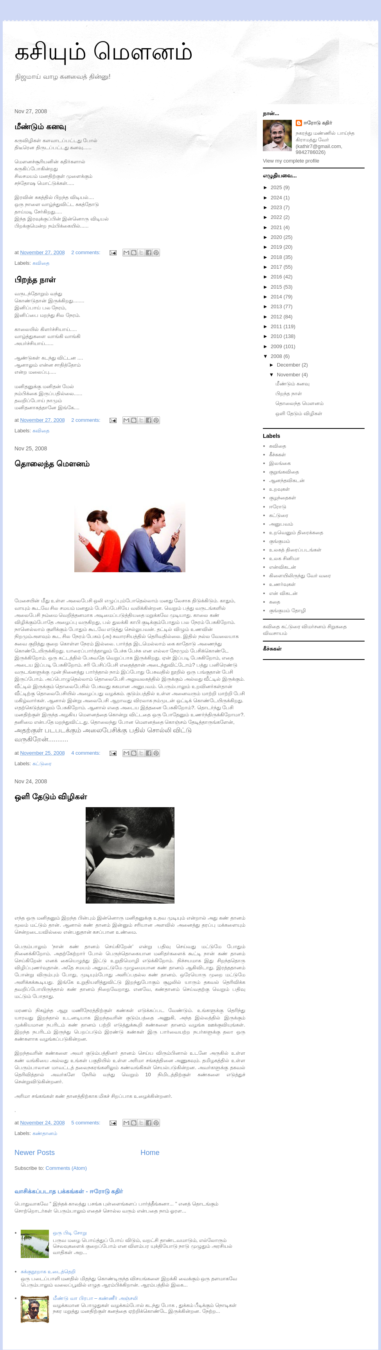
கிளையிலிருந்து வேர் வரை (300, 575)
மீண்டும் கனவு (40, 126)
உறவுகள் (279, 489)
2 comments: (86, 252)
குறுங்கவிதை (284, 472)
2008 (277, 356)
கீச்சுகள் (277, 454)
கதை (274, 602)
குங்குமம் (279, 541)
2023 (277, 207)
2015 (277, 287)
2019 (277, 247)
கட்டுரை (278, 515)
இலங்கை (280, 463)
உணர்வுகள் (282, 584)
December (289, 365)
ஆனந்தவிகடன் (287, 480)
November (289, 375)
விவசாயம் (275, 633)
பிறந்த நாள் (35, 279)
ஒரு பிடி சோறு (69, 1233)
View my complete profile (291, 161)
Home (150, 1153)
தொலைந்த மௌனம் (52, 463)
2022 (277, 217)
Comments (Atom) (66, 1168)
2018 (277, 257)
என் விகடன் (283, 593)
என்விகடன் (282, 567)
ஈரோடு (277, 507)
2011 (277, 326)
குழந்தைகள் (282, 498)
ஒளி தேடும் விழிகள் (50, 796)
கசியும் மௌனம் (103, 51)
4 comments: (86, 753)
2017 (277, 267)
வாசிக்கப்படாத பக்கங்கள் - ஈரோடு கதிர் (68, 1191)
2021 (277, 227)
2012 (277, 317)
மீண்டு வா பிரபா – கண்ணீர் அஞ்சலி (95, 1298)
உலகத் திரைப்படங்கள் (295, 550)
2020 (277, 237)
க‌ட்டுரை (42, 763)
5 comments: (86, 1123)
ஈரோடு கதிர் (318, 123)
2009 (277, 346)
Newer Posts (34, 1153)
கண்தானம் (44, 1133)
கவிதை (40, 263)
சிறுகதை (337, 626)
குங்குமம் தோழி (287, 610)
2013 (277, 306)
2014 (277, 297)
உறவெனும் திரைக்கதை (296, 532)
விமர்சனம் (314, 626)
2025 (277, 187)
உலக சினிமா (284, 558)
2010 (277, 336)
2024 (277, 198)
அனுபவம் (281, 524)
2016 (277, 277)
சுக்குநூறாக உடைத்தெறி (48, 1271)
